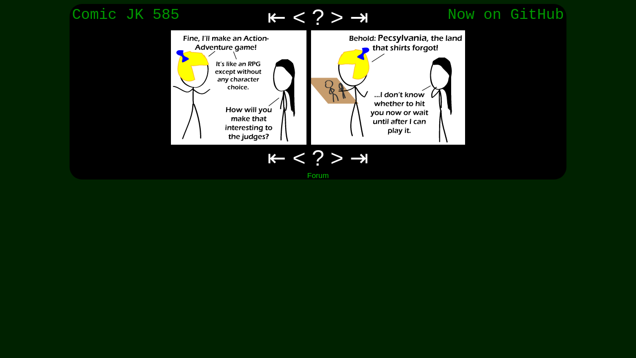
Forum (317, 175)
